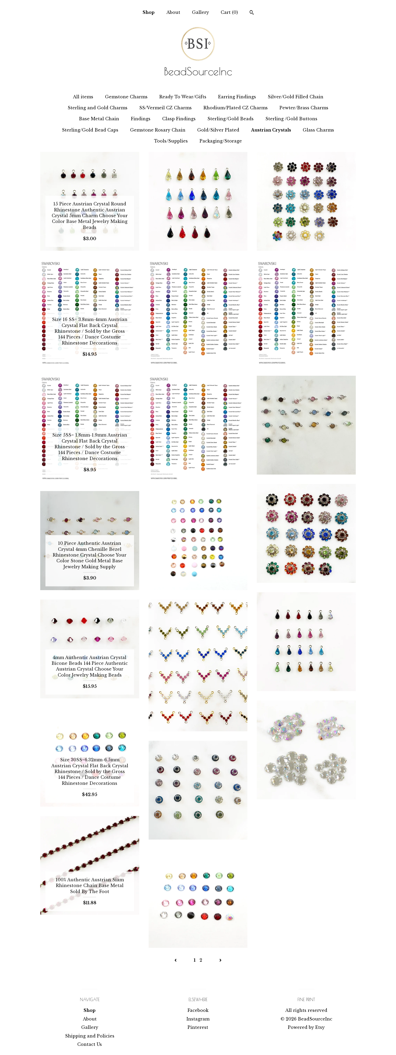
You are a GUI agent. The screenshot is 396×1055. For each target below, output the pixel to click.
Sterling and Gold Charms (97, 107)
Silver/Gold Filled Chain (295, 96)
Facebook (198, 1010)
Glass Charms (318, 130)
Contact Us (89, 1044)
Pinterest (198, 1027)
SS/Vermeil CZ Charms (165, 107)
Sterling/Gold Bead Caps (90, 130)
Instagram (198, 1019)
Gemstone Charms (126, 96)
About (173, 12)
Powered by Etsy (306, 1027)
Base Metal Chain (99, 118)
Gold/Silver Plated (218, 130)
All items (83, 96)
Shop (149, 12)
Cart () (229, 12)
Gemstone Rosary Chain (157, 130)
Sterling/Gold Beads (230, 118)
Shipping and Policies (89, 1036)
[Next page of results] (220, 960)
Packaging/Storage (221, 141)
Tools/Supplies (171, 141)
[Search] (252, 13)
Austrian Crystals (271, 130)
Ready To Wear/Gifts (182, 96)
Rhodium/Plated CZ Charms (235, 107)
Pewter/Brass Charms (303, 107)
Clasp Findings (179, 118)
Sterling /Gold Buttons (291, 118)
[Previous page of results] (176, 960)
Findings (140, 118)
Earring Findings (237, 96)
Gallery (200, 12)
